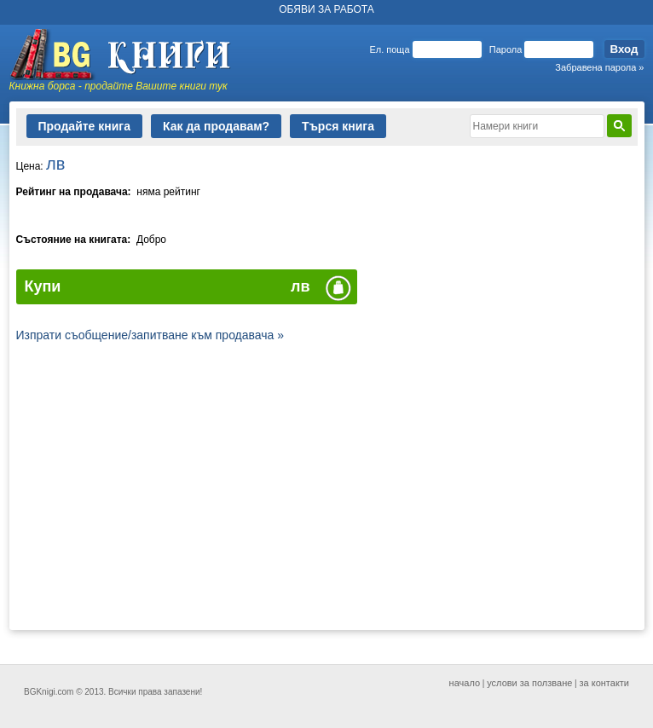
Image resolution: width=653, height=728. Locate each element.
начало (464, 683)
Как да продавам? (216, 126)
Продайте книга (84, 126)
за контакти (605, 683)
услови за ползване (529, 683)
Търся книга (338, 126)
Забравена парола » (599, 67)
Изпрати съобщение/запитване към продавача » (150, 335)
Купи (43, 286)
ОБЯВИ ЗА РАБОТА (326, 9)
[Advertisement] (327, 486)
